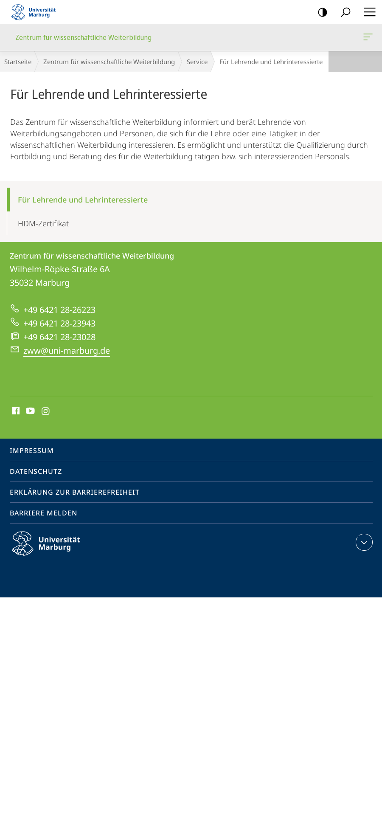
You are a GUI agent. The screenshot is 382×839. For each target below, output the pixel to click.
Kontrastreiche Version (320, 12)
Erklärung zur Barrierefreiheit (75, 492)
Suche (342, 12)
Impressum (32, 450)
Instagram (46, 411)
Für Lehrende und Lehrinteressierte (83, 199)
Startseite (17, 61)
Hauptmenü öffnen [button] (367, 12)
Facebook (15, 411)
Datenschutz (36, 471)
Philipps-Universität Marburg (53, 550)
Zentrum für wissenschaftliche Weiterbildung (367, 38)
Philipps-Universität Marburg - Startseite (36, 12)
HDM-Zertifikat (43, 223)
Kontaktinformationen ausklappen (363, 542)
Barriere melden (43, 513)
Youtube (29, 411)
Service (197, 61)
